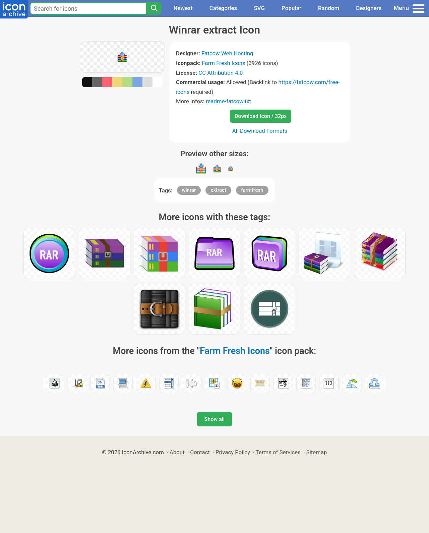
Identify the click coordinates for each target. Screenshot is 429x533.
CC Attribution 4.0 (220, 72)
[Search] (154, 8)
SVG (259, 8)
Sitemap (316, 452)
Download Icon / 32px (261, 116)
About (177, 452)
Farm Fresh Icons (223, 63)
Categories (223, 8)
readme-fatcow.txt (228, 101)
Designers (368, 8)
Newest (182, 8)
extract (218, 190)
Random (328, 8)
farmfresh (252, 190)
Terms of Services (278, 452)
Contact (200, 452)
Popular (291, 8)
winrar (189, 190)
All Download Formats (260, 130)
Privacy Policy (233, 452)
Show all (214, 419)
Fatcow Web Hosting (227, 53)
